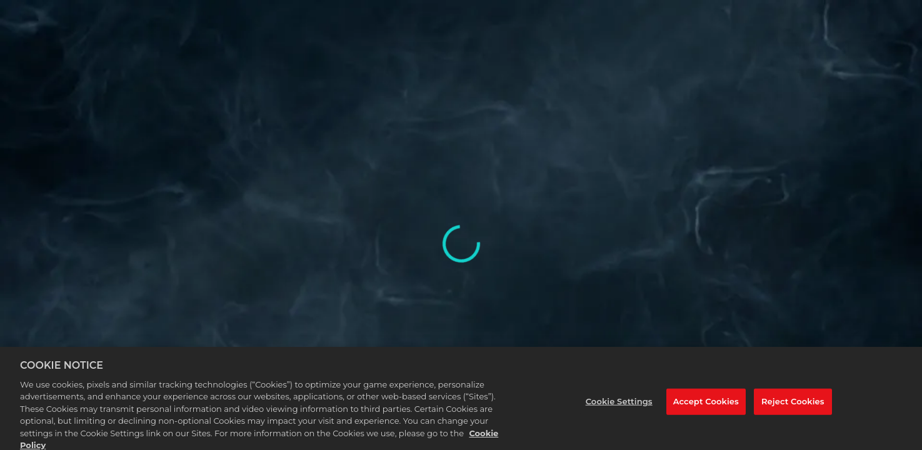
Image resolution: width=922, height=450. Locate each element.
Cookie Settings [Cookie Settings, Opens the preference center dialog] (619, 405)
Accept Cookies (706, 405)
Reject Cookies (792, 405)
